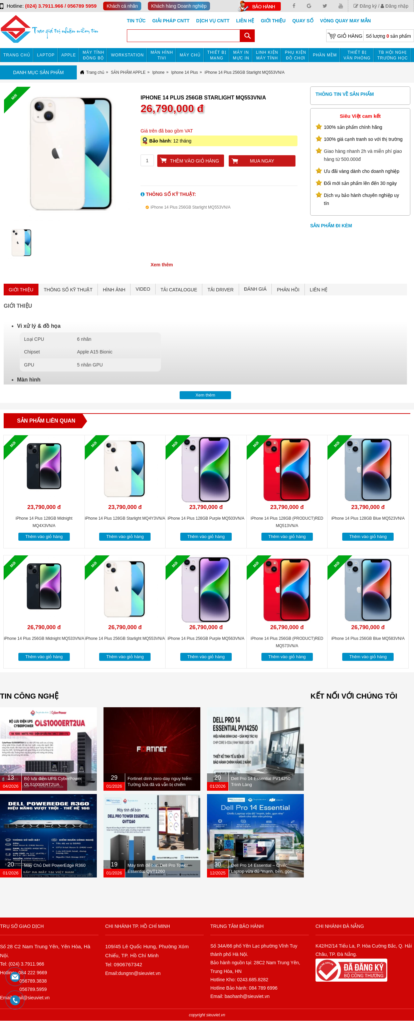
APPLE (68, 55)
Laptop (46, 55)
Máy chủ (190, 55)
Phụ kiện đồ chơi (295, 55)
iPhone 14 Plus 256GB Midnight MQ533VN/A (44, 638)
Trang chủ (16, 55)
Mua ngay (262, 161)
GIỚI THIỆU (21, 289)
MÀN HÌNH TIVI (162, 55)
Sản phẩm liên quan (46, 421)
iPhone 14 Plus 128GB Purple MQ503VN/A (206, 518)
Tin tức (136, 20)
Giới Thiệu (273, 20)
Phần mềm (325, 55)
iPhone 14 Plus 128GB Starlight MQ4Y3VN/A (125, 518)
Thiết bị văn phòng (357, 55)
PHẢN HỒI (288, 289)
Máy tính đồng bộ (94, 55)
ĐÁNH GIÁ (255, 289)
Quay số (302, 20)
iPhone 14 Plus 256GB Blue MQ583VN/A (367, 638)
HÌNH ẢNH (114, 289)
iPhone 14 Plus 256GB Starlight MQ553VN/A (125, 638)
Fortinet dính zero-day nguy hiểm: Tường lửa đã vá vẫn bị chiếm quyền (160, 784)
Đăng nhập (394, 6)
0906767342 (128, 964)
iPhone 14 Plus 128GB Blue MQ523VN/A (367, 518)
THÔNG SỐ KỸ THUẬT (68, 289)
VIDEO (143, 289)
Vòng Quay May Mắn (345, 20)
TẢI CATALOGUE (179, 289)
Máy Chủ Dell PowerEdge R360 (54, 865)
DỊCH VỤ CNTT (213, 20)
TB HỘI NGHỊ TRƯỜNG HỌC (392, 55)
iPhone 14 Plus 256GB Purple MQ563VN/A (206, 638)
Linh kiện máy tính (267, 55)
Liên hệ (245, 20)
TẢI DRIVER (220, 289)
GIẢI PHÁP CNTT (170, 20)
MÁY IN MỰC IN (241, 55)
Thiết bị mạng (216, 55)
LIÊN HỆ (319, 289)
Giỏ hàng (349, 36)
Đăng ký (365, 6)
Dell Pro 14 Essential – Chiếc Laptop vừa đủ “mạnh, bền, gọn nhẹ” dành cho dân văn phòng (261, 871)
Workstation (127, 55)
